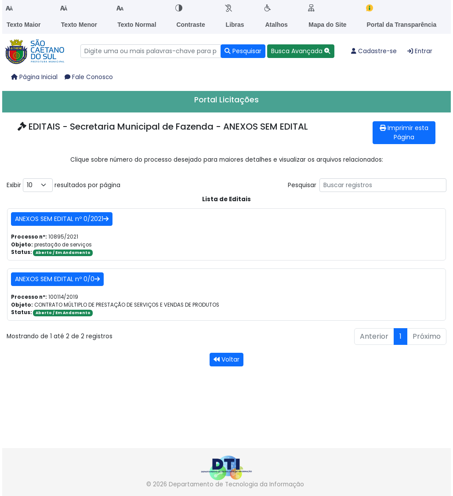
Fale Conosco (89, 77)
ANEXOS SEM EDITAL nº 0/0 (57, 279)
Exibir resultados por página (63, 185)
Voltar (226, 359)
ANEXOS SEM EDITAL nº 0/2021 (62, 218)
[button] (300, 51)
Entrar (419, 51)
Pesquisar (367, 185)
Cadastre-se (374, 51)
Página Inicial (34, 77)
